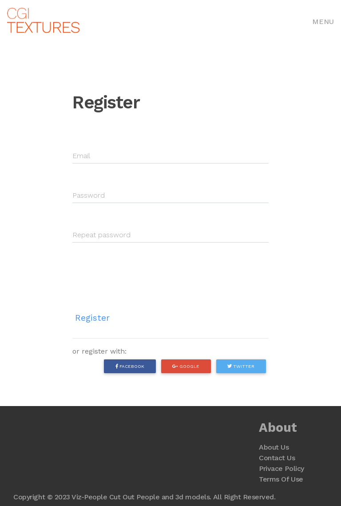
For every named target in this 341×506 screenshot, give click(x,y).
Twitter (240, 366)
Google (185, 366)
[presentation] (139, 270)
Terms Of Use (281, 479)
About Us (274, 447)
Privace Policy (281, 468)
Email (81, 155)
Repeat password (101, 235)
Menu (323, 21)
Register (92, 318)
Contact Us (277, 458)
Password (88, 195)
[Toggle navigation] (323, 20)
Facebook (129, 366)
